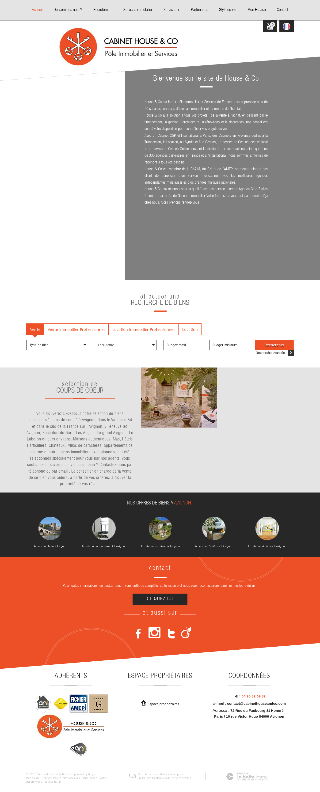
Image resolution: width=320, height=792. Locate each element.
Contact (282, 10)
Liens (85, 778)
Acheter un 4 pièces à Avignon (267, 546)
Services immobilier (137, 10)
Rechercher (274, 345)
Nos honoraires (71, 778)
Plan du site (33, 778)
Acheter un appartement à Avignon (104, 546)
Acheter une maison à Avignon (160, 546)
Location (190, 329)
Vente (35, 329)
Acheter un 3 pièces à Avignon (213, 546)
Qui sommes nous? (67, 10)
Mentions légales (51, 778)
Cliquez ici (160, 599)
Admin (93, 778)
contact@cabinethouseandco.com (256, 703)
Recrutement (102, 10)
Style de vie (227, 10)
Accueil (37, 10)
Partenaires (199, 10)
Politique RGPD (52, 781)
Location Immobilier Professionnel (143, 329)
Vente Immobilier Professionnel (76, 329)
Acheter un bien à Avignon (50, 546)
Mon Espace (257, 10)
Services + (172, 10)
